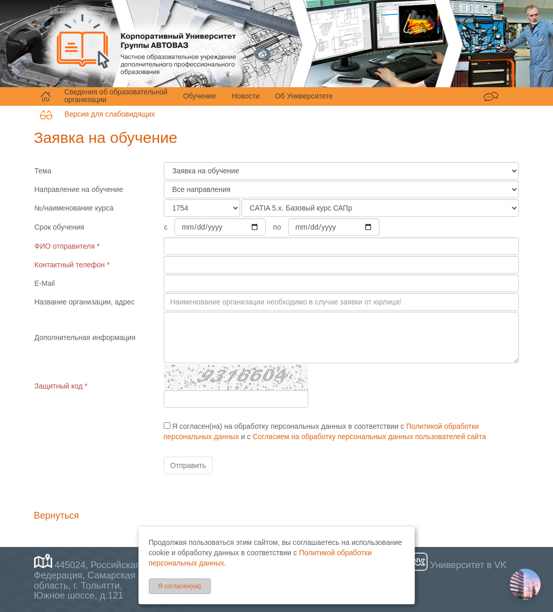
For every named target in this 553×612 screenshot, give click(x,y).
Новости (245, 96)
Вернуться (56, 515)
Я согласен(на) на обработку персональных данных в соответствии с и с (325, 431)
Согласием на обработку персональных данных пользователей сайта (369, 436)
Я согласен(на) (179, 586)
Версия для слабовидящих (97, 114)
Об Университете (304, 96)
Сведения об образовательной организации (116, 96)
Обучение (199, 96)
